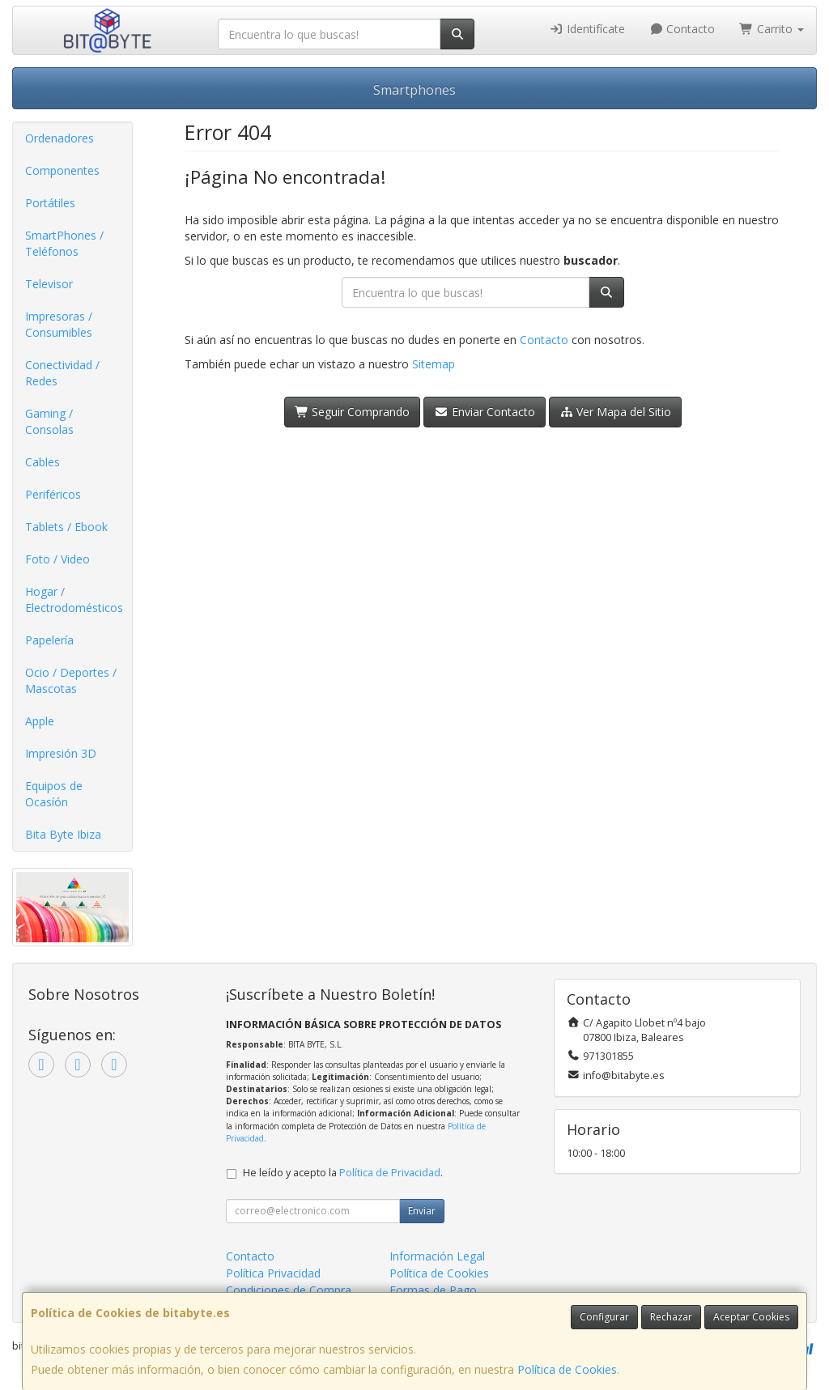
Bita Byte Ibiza (63, 834)
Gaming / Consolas (49, 421)
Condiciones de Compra (288, 1290)
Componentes (62, 170)
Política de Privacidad (389, 1173)
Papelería (49, 640)
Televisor (49, 283)
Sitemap (433, 364)
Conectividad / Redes (62, 373)
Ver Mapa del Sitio (615, 411)
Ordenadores (59, 138)
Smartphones (414, 90)
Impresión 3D (60, 753)
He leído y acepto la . (343, 1173)
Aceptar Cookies (751, 1317)
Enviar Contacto (484, 411)
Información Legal (437, 1256)
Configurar (604, 1317)
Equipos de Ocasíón (54, 794)
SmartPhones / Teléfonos (64, 243)
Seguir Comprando (352, 411)
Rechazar (671, 1317)
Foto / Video (57, 559)
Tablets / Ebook (66, 526)
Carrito (771, 28)
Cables (42, 462)
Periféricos (53, 494)
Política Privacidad (273, 1273)
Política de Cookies (567, 1369)
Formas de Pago (433, 1290)
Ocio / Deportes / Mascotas (71, 680)
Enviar (422, 1211)
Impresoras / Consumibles (58, 324)
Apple (39, 721)
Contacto (682, 28)
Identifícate (587, 28)
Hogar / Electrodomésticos (74, 599)
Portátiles (50, 202)
